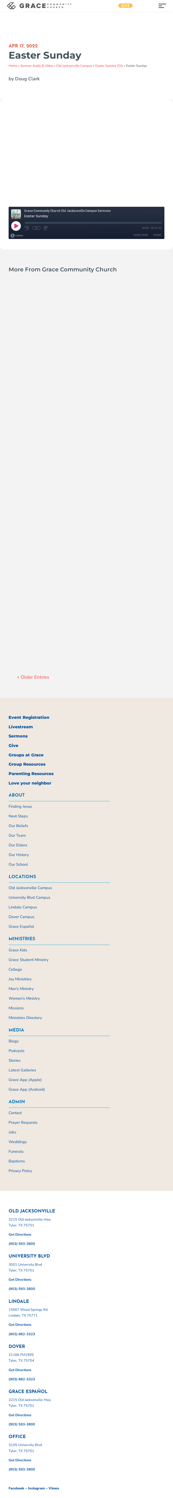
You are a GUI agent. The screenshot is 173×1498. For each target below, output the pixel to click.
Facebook (16, 1488)
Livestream (21, 726)
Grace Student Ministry (28, 959)
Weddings (18, 1141)
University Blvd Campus (29, 897)
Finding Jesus (20, 806)
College (15, 969)
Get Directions (20, 1234)
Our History (19, 854)
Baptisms (17, 1161)
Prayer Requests (23, 1122)
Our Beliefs (18, 825)
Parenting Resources (31, 773)
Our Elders (18, 845)
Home (13, 66)
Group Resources (27, 764)
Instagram (36, 1488)
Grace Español (21, 926)
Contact (15, 1112)
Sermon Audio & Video (36, 66)
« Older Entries (33, 677)
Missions (16, 1008)
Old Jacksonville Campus (74, 66)
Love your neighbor (30, 783)
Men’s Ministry (21, 988)
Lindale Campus (23, 907)
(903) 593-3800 (22, 1243)
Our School (18, 864)
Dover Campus (21, 916)
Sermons (18, 736)
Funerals (16, 1151)
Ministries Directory (25, 1017)
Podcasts (17, 1050)
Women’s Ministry (24, 998)
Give (125, 6)
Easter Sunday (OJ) (109, 66)
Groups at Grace (26, 755)
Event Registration (29, 717)
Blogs (14, 1041)
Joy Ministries (20, 979)
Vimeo (54, 1488)
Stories (15, 1060)
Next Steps (18, 816)
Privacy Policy (20, 1170)
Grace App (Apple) (25, 1079)
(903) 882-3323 (22, 1334)
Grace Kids (18, 950)
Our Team (17, 835)
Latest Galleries (22, 1070)
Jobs (12, 1132)
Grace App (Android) (27, 1089)
